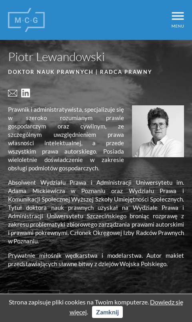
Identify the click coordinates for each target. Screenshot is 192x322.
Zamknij (107, 312)
